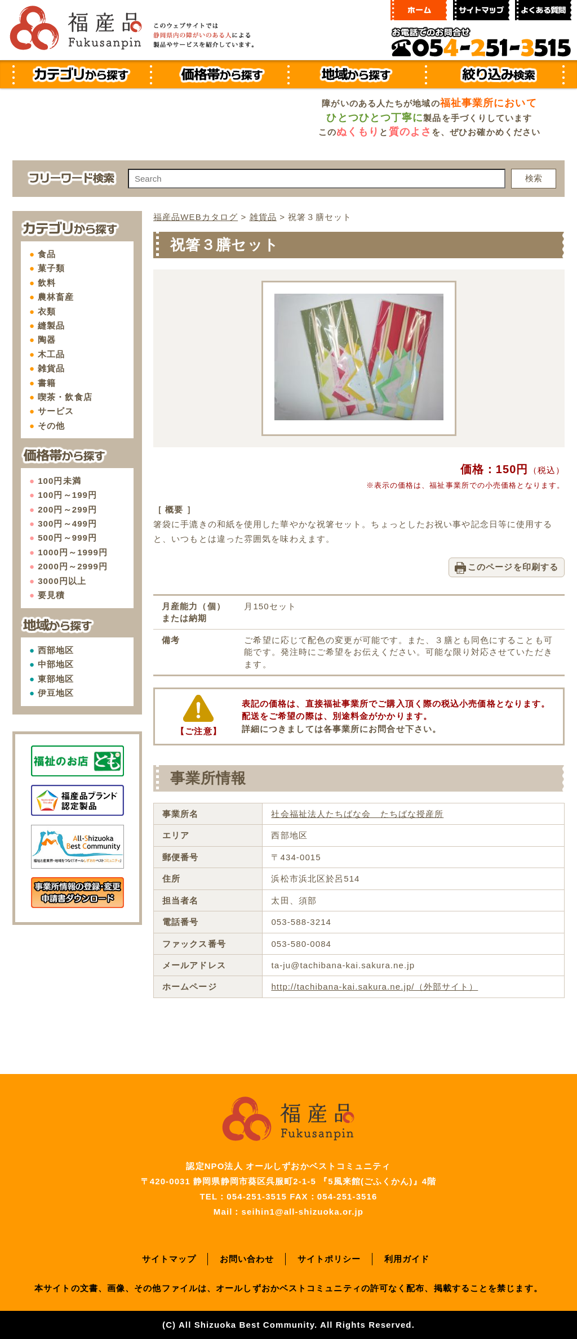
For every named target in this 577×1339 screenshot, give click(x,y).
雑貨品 (51, 368)
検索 (533, 178)
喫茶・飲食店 (65, 397)
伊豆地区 (56, 693)
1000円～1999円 (73, 552)
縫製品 (51, 325)
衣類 (47, 311)
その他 (51, 425)
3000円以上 (62, 581)
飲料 (47, 282)
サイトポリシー (329, 1259)
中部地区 (56, 664)
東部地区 (56, 679)
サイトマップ (169, 1259)
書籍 (47, 383)
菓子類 (51, 268)
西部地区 (56, 650)
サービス (56, 411)
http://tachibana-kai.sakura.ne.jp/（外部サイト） (374, 986)
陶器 (47, 339)
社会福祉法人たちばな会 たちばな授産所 (357, 814)
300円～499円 (67, 523)
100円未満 (59, 481)
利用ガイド (407, 1259)
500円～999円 (67, 537)
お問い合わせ (247, 1259)
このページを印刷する (513, 567)
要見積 (51, 595)
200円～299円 (67, 509)
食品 (47, 254)
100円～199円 (67, 495)
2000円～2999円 (73, 566)
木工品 (51, 354)
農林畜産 (56, 297)
